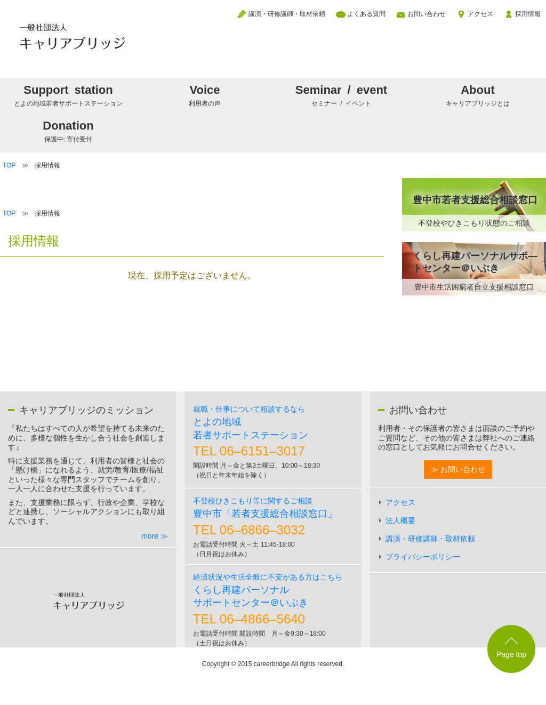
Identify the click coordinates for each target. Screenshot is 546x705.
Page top (511, 654)
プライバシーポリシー (423, 556)
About (478, 95)
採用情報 (528, 14)
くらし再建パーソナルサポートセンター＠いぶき (267, 590)
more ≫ (154, 536)
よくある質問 (366, 14)
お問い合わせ (426, 14)
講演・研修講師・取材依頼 (286, 14)
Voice (205, 95)
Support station (68, 95)
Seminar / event (341, 95)
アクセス (480, 14)
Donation (68, 131)
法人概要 (400, 520)
